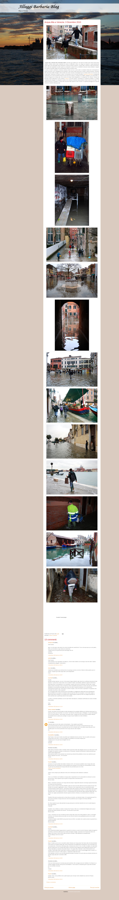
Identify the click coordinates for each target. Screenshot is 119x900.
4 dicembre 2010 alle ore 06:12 (55, 665)
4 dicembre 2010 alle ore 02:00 (55, 655)
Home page (72, 887)
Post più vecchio (94, 887)
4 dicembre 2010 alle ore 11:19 (55, 706)
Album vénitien (52, 709)
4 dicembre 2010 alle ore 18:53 (55, 758)
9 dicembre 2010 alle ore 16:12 (55, 879)
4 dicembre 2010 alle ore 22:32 (55, 838)
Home (20, 14)
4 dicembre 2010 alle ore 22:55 (55, 858)
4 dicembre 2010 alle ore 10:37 (55, 675)
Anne (49, 668)
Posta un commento (51, 882)
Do (48, 722)
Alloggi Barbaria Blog (39, 6)
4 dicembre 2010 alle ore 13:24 (55, 719)
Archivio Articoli (26, 14)
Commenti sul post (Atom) (74, 891)
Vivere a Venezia (53, 635)
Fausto (50, 762)
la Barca (67, 78)
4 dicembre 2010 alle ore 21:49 (55, 823)
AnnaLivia (50, 642)
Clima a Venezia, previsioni (54, 768)
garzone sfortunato (88, 74)
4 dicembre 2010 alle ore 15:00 (55, 732)
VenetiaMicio (51, 735)
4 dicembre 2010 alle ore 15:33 (55, 744)
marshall (50, 677)
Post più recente (49, 887)
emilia (49, 658)
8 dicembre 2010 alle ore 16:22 (55, 870)
